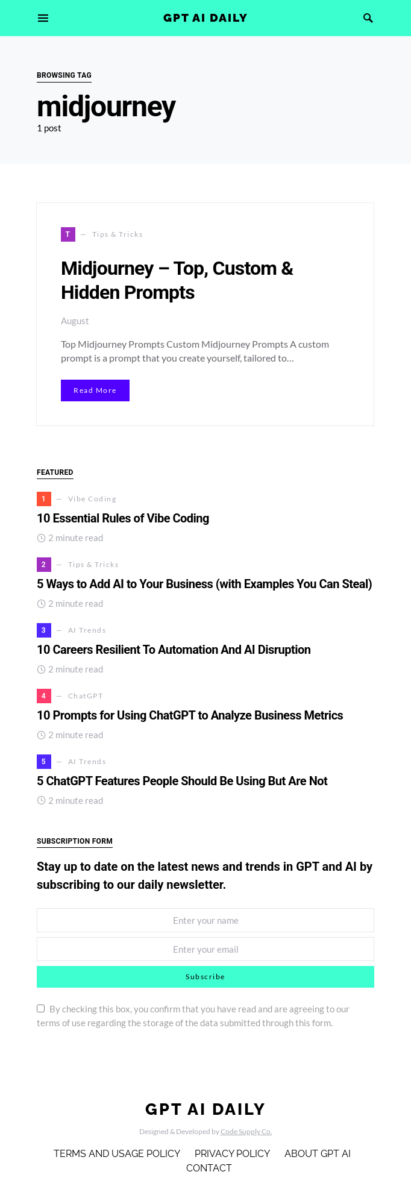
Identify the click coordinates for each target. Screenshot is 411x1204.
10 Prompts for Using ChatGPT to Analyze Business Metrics (190, 715)
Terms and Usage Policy (117, 1153)
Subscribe (205, 976)
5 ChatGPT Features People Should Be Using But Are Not (182, 781)
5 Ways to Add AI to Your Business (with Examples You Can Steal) (204, 584)
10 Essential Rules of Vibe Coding (124, 518)
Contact (209, 1168)
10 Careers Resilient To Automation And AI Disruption (174, 649)
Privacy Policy (232, 1153)
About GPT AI (317, 1153)
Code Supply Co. (246, 1131)
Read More (95, 390)
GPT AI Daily (205, 17)
